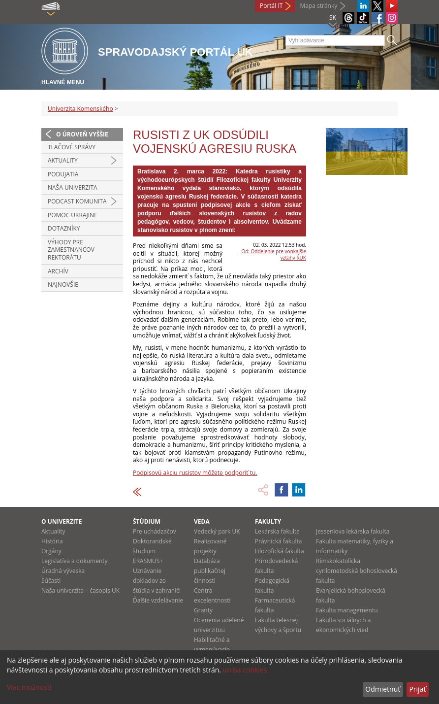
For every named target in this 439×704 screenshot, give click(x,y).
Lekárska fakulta (277, 531)
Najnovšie (63, 284)
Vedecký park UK (217, 531)
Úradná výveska (63, 571)
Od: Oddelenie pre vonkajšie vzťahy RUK (273, 254)
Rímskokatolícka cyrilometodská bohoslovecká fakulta (356, 571)
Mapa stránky (318, 5)
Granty (203, 610)
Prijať (417, 689)
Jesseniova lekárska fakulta (352, 531)
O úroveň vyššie (82, 134)
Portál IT (271, 5)
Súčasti (51, 580)
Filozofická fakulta (279, 551)
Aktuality (63, 160)
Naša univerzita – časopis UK (80, 590)
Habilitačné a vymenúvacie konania (212, 650)
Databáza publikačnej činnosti (209, 571)
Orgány (51, 551)
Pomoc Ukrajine (72, 215)
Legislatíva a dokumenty (74, 561)
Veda (202, 521)
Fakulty (268, 521)
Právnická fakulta (278, 541)
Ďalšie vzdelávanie (158, 600)
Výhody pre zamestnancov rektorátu (71, 250)
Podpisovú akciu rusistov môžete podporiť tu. (195, 473)
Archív (58, 271)
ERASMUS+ (148, 561)
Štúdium (146, 521)
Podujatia (63, 174)
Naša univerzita (72, 187)
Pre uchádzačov (154, 531)
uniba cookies (245, 669)
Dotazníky (64, 228)
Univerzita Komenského (80, 108)
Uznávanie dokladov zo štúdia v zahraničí (157, 581)
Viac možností (29, 687)
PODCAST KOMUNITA (77, 201)
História (52, 541)
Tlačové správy (71, 147)
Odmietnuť (382, 689)
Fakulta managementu (347, 610)
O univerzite (61, 521)
